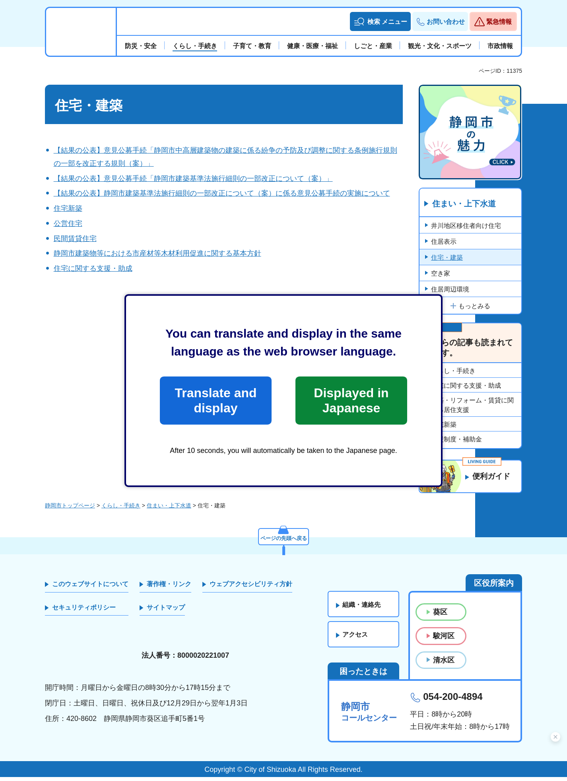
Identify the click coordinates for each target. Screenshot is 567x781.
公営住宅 (68, 223)
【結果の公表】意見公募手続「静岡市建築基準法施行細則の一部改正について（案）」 (193, 179)
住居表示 (443, 242)
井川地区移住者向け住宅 (466, 226)
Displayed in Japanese (351, 400)
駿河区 (443, 640)
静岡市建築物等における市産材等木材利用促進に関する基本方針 (157, 253)
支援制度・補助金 (456, 439)
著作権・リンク (169, 588)
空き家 (440, 273)
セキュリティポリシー (84, 611)
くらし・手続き (453, 371)
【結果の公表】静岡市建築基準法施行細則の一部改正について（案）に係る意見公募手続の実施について (222, 193)
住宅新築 (68, 208)
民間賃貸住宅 (75, 239)
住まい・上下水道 (464, 204)
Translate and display (215, 400)
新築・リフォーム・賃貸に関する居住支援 (472, 405)
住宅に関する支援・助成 (93, 268)
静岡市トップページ (70, 509)
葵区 (440, 616)
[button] (380, 21)
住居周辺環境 (450, 289)
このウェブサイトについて (90, 588)
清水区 (443, 664)
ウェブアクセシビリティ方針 (251, 588)
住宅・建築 (447, 258)
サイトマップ (166, 611)
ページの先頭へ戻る (283, 541)
